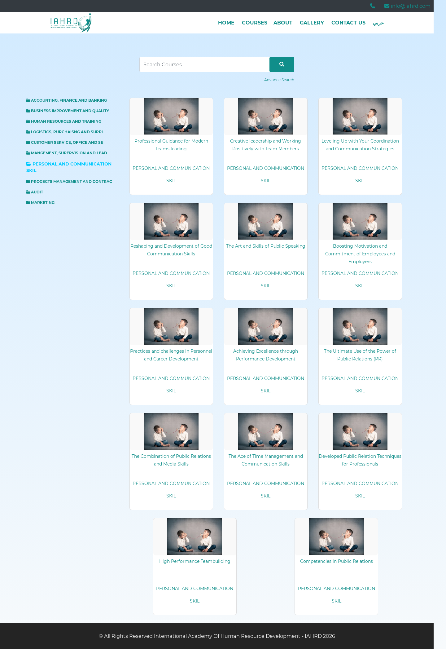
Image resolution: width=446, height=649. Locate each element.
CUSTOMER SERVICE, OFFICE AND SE (64, 142)
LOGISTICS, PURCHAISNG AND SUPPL (65, 132)
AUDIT (34, 192)
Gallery (312, 23)
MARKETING (40, 202)
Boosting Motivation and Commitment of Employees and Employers (360, 253)
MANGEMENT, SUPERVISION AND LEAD (66, 153)
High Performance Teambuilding (194, 561)
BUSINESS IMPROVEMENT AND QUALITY (67, 110)
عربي (378, 23)
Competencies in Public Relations (336, 561)
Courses (254, 23)
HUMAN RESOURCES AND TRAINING (63, 121)
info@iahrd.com (407, 6)
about (282, 23)
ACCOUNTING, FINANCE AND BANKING (66, 100)
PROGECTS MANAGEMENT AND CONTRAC (69, 181)
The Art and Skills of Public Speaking (265, 246)
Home (226, 23)
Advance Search (279, 79)
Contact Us (348, 23)
